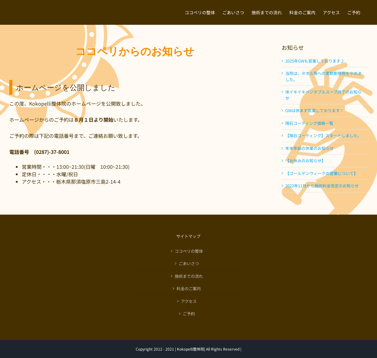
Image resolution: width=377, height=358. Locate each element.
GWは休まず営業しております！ (314, 110)
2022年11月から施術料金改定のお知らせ (322, 186)
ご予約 (189, 314)
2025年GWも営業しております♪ (314, 61)
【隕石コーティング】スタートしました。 (323, 135)
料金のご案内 (189, 288)
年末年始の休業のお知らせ (309, 148)
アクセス (189, 301)
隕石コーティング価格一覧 (309, 123)
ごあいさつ (189, 263)
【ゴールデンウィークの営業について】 (321, 173)
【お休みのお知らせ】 (305, 161)
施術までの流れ (189, 276)
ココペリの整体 (189, 251)
